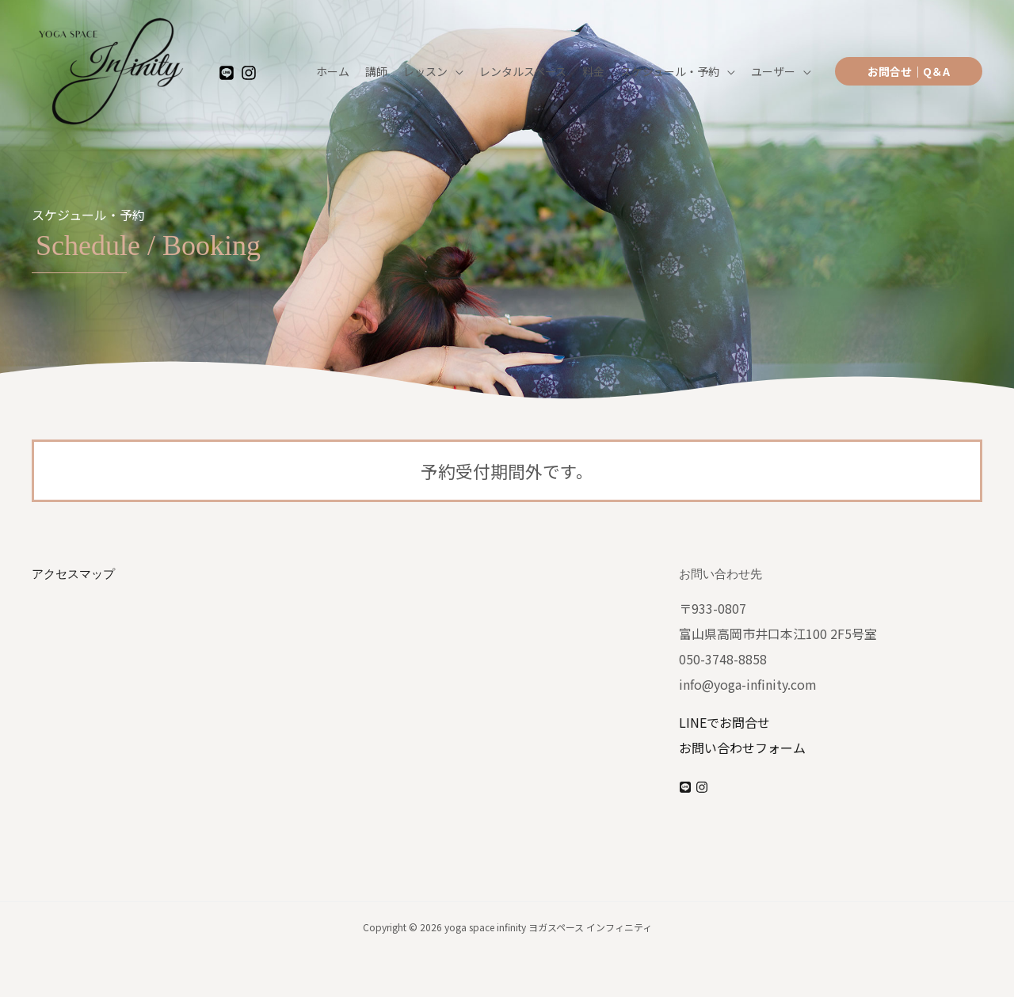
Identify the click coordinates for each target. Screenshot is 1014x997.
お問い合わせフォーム (742, 747)
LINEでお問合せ (724, 722)
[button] (908, 71)
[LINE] (226, 74)
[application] (455, 71)
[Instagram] (249, 74)
